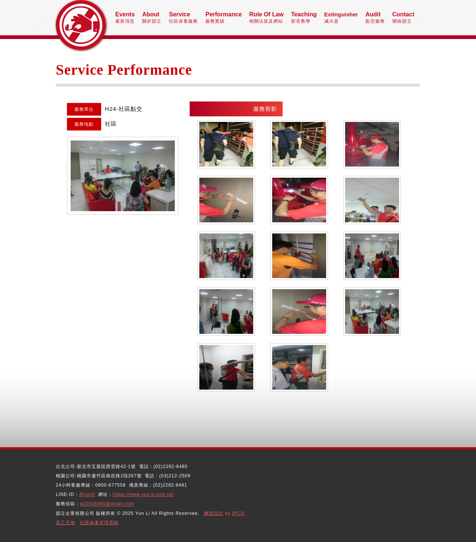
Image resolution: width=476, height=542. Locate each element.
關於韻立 (151, 17)
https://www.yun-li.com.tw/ (143, 494)
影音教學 (304, 17)
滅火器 (341, 17)
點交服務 (375, 17)
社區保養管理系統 (99, 522)
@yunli (87, 494)
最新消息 (125, 17)
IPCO (238, 513)
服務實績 (223, 17)
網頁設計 (213, 513)
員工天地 (65, 522)
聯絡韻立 (403, 17)
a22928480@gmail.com (107, 504)
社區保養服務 (183, 17)
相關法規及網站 (266, 17)
